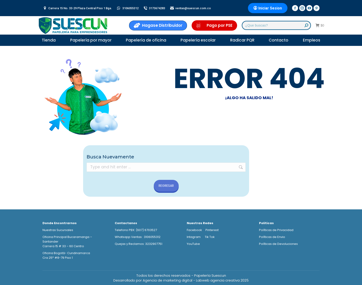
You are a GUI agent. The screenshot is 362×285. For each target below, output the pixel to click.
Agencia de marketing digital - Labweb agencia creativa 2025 (196, 280)
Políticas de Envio (272, 237)
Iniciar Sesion (267, 8)
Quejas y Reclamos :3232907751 (138, 244)
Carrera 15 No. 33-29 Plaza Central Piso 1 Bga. (77, 8)
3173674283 (154, 8)
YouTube (193, 244)
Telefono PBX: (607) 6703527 (136, 230)
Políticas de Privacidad (276, 230)
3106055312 (128, 8)
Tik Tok (210, 237)
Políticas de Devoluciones (278, 244)
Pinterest (212, 230)
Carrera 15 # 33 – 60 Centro (63, 246)
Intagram (194, 237)
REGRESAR (166, 185)
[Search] (276, 25)
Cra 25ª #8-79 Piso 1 (57, 257)
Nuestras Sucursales (57, 230)
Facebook (194, 230)
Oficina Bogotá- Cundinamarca (66, 253)
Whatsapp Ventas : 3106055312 (137, 237)
